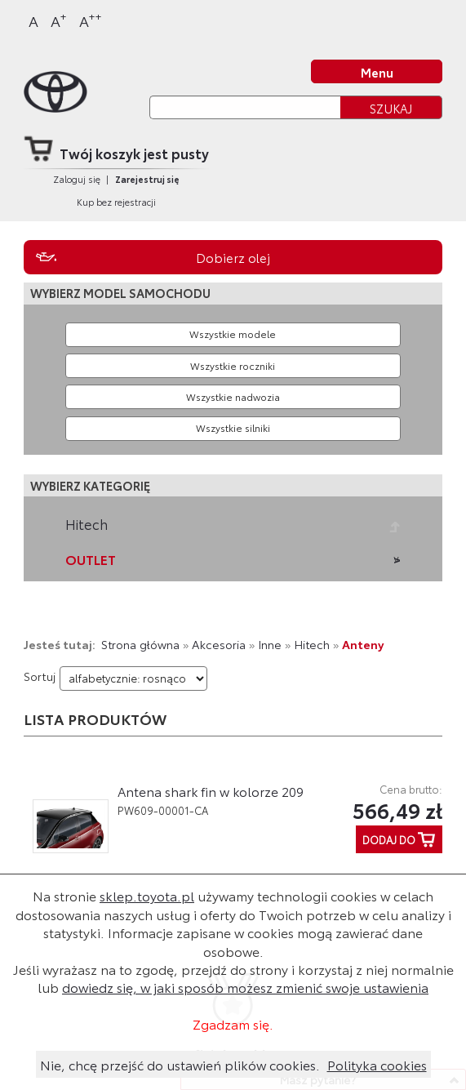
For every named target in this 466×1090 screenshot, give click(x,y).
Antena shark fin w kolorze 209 (211, 791)
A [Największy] (90, 20)
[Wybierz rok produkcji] (233, 366)
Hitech (86, 523)
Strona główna (140, 643)
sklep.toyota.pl (147, 895)
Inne (270, 643)
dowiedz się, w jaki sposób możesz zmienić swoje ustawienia (245, 986)
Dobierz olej (233, 257)
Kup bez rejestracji (116, 201)
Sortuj (39, 676)
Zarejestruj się (147, 179)
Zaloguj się (76, 179)
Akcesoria (219, 643)
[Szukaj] (244, 107)
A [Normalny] (33, 20)
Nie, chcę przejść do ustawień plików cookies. (180, 1064)
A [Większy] (59, 20)
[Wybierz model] (233, 335)
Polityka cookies (377, 1064)
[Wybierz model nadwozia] (233, 397)
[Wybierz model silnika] (233, 428)
